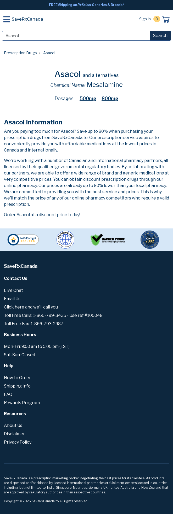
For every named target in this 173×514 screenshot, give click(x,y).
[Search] (76, 36)
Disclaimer (14, 433)
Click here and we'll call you (31, 307)
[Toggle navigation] (6, 19)
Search (160, 35)
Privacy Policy (17, 442)
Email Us (12, 298)
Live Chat (13, 290)
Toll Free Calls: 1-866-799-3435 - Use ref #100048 (53, 315)
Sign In (145, 19)
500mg (88, 98)
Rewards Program (22, 402)
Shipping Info (17, 386)
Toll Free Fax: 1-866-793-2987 (33, 323)
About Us (13, 425)
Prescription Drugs (20, 53)
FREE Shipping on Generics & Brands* (86, 5)
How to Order (17, 377)
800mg (110, 98)
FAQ (8, 394)
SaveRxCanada (27, 19)
